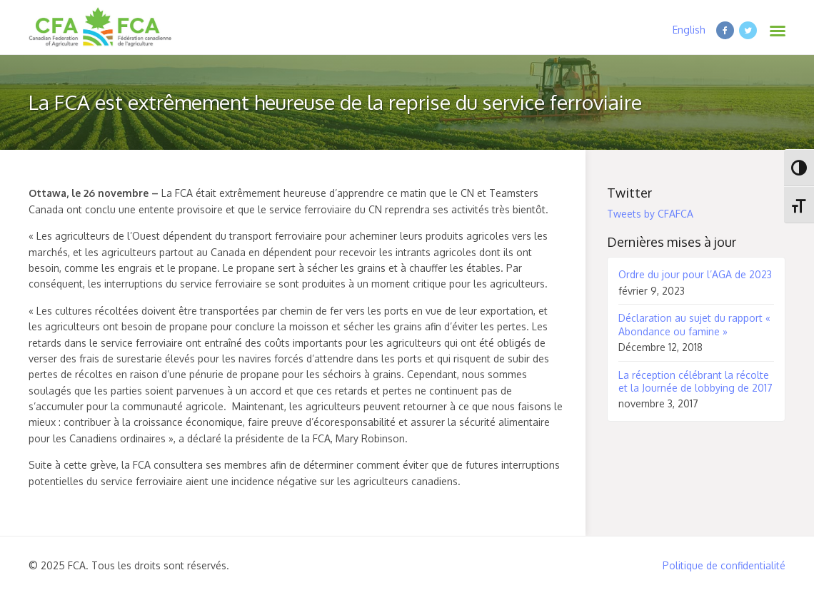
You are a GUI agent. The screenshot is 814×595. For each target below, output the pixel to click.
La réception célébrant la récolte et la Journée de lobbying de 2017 (695, 381)
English (689, 30)
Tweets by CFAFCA (650, 214)
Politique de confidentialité (724, 565)
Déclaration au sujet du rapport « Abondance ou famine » (694, 324)
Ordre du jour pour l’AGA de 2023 (695, 274)
